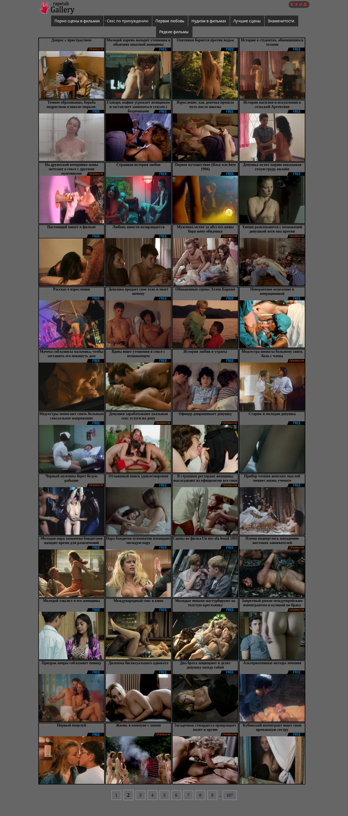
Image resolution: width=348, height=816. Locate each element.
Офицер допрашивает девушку (205, 414)
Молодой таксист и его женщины (71, 601)
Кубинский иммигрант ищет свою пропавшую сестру (272, 727)
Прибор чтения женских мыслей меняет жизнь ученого (272, 478)
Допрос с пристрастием (71, 40)
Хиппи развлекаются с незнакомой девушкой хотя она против (272, 229)
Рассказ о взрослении (71, 289)
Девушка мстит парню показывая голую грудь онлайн (272, 167)
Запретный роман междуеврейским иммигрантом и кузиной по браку (272, 603)
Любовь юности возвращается (138, 227)
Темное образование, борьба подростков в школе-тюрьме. (71, 104)
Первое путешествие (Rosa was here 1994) (205, 167)
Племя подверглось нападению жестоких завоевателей (272, 540)
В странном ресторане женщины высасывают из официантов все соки (205, 478)
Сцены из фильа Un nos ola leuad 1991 (205, 538)
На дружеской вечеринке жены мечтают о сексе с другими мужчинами (71, 169)
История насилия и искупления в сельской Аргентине (272, 104)
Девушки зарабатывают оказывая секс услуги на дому (138, 416)
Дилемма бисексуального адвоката (138, 663)
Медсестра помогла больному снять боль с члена (272, 354)
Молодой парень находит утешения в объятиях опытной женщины (138, 42)
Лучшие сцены (247, 20)
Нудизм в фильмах (208, 20)
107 (229, 795)
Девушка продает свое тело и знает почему (138, 291)
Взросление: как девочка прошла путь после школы (205, 104)
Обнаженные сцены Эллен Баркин (205, 289)
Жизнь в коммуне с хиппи (138, 725)
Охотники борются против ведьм (205, 40)
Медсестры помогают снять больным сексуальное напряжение (71, 416)
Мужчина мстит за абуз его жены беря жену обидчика (205, 229)
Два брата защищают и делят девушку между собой (205, 665)
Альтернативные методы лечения (272, 663)
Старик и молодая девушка (272, 414)
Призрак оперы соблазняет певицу (71, 663)
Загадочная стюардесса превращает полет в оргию (205, 727)
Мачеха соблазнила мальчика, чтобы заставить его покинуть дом (71, 354)
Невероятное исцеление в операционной (272, 291)
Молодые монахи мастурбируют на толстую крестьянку (205, 603)
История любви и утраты (205, 352)
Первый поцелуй (71, 725)
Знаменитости (281, 20)
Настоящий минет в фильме (71, 227)
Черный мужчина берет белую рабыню (71, 478)
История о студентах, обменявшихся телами (272, 42)
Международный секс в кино (138, 601)
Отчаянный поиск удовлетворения (138, 476)
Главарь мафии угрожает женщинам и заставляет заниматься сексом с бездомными (138, 106)
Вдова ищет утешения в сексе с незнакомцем (138, 354)
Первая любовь (170, 20)
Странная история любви (138, 165)
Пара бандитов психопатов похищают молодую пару (138, 540)
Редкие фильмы (173, 31)
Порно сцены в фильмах (77, 20)
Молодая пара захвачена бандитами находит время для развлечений (71, 540)
